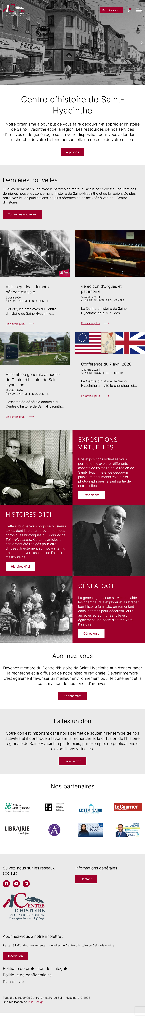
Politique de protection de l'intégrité (35, 972)
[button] (3, 42)
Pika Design (36, 1006)
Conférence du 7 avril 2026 (106, 365)
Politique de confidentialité (27, 979)
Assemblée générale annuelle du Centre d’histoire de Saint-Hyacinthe (33, 380)
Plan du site (13, 986)
